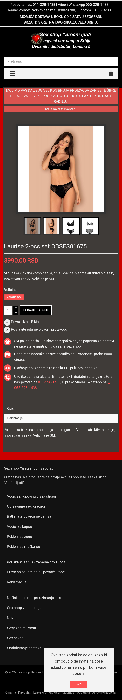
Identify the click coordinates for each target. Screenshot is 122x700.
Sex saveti (15, 638)
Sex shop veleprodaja (24, 608)
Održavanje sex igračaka (26, 506)
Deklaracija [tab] (15, 418)
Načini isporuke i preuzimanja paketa (36, 598)
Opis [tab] (10, 408)
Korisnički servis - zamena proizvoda (36, 562)
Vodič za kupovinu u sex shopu (31, 496)
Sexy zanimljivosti (21, 628)
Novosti (13, 618)
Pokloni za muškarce (23, 546)
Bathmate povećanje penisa (29, 516)
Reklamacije (17, 582)
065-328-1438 (97, 4)
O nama (10, 692)
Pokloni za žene (19, 536)
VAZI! (79, 684)
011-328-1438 (44, 4)
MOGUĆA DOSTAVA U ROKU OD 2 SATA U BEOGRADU (61, 17)
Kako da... (24, 692)
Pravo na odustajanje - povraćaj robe (36, 572)
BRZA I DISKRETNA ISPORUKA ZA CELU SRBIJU (61, 22)
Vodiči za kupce (19, 526)
